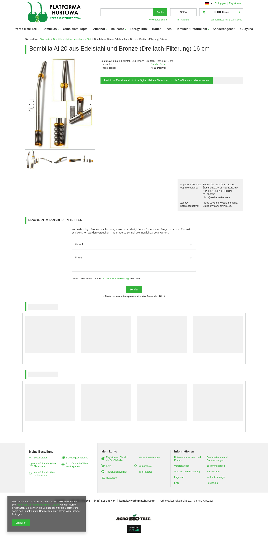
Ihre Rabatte (145, 471)
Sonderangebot (223, 29)
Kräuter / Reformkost (192, 29)
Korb (108, 466)
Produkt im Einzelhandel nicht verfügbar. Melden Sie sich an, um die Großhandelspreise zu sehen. (156, 80)
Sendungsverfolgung (77, 457)
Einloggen (220, 3)
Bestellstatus (40, 457)
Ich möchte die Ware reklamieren (45, 465)
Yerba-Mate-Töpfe (75, 29)
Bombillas (49, 29)
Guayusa (246, 29)
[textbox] (126, 12)
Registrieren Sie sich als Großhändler (117, 459)
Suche (160, 12)
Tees (168, 29)
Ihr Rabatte (183, 19)
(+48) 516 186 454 (104, 500)
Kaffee (156, 29)
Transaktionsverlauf (116, 471)
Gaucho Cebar (158, 64)
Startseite (45, 39)
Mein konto (109, 451)
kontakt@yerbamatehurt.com (137, 500)
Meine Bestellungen (149, 457)
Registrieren (235, 3)
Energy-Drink (139, 29)
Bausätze (117, 29)
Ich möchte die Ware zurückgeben (77, 465)
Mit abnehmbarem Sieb (79, 39)
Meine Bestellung (41, 451)
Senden (134, 289)
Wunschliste (145, 466)
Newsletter (111, 477)
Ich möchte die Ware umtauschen (45, 473)
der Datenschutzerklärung (115, 278)
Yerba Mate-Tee (26, 29)
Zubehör (99, 29)
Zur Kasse (236, 19)
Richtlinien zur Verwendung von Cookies (38, 504)
